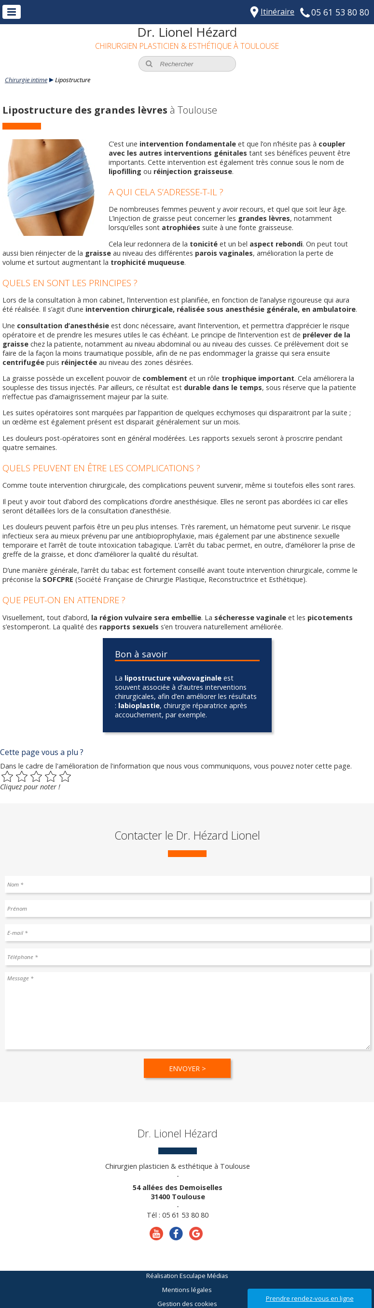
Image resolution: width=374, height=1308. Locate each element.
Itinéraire (277, 11)
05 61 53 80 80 (340, 12)
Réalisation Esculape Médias (187, 1275)
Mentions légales (187, 1289)
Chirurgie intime (26, 79)
